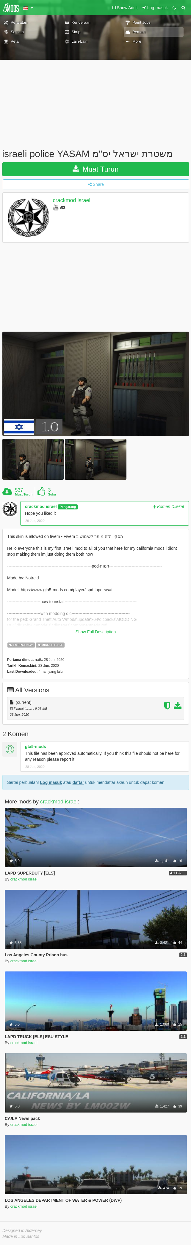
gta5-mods (35, 746)
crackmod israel (71, 200)
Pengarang (68, 507)
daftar (78, 782)
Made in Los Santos (20, 1236)
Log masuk (51, 782)
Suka (52, 494)
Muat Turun (95, 169)
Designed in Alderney (22, 1230)
